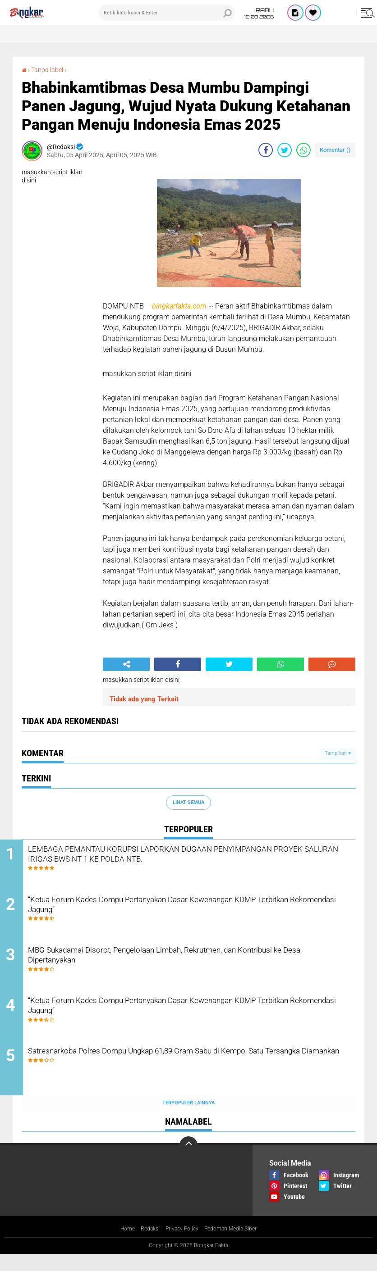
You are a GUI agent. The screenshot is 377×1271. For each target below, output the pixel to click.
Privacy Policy (180, 1245)
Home (118, 1245)
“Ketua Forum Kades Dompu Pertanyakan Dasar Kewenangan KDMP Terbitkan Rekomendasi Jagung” (185, 911)
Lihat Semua (188, 802)
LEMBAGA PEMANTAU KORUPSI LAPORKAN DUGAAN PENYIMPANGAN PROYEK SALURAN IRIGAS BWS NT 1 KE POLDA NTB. (197, 862)
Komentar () (335, 149)
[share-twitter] (284, 150)
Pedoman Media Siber (236, 1245)
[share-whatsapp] (303, 150)
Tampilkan (338, 753)
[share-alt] (126, 664)
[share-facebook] (265, 150)
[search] (167, 13)
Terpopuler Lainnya (188, 1119)
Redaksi (144, 1245)
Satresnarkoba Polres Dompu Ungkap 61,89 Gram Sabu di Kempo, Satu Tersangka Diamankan (194, 1074)
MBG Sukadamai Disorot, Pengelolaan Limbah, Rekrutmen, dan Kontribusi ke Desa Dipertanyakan (188, 965)
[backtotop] (188, 1162)
